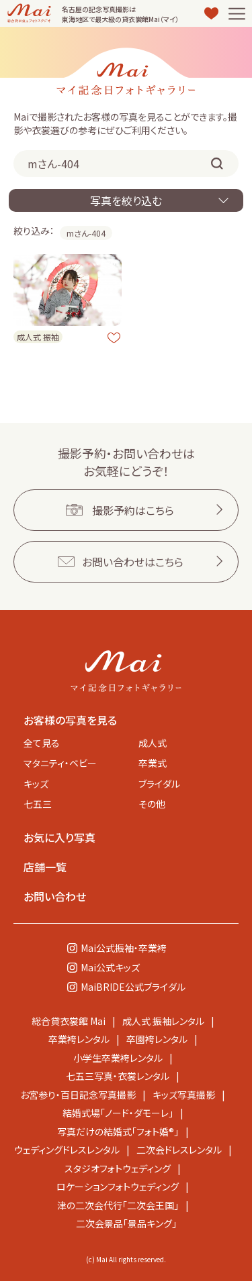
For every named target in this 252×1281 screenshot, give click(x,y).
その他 (151, 803)
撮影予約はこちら (133, 510)
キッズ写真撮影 (184, 1094)
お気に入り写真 (59, 837)
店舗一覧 (45, 867)
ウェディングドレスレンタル (67, 1149)
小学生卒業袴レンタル (118, 1057)
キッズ (36, 783)
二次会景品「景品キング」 (126, 1223)
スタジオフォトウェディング (118, 1168)
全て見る (42, 742)
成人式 (152, 742)
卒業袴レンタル (79, 1039)
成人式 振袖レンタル (163, 1021)
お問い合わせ (55, 896)
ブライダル (159, 783)
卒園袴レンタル (156, 1039)
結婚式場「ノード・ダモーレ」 (117, 1112)
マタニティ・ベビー (60, 763)
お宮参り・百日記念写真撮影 (78, 1094)
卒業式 (152, 763)
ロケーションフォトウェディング (117, 1186)
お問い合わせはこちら (132, 562)
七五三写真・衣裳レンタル (117, 1076)
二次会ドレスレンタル (179, 1149)
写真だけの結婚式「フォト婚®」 (118, 1131)
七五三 (38, 803)
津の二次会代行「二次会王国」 (118, 1205)
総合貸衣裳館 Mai (69, 1021)
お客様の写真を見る (70, 720)
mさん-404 (86, 233)
